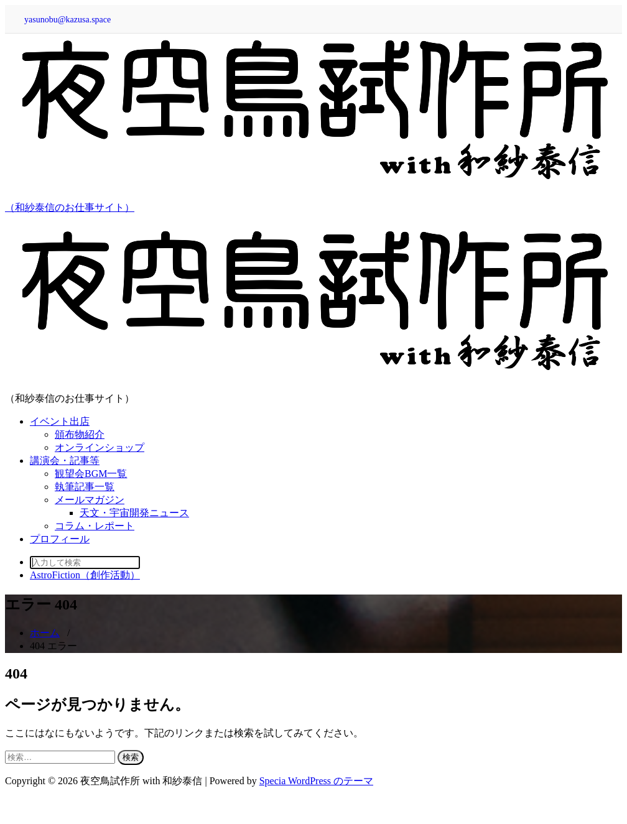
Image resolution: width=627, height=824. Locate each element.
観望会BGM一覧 (91, 473)
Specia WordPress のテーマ (316, 780)
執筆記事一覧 (84, 486)
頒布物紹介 (79, 434)
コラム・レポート (94, 526)
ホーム (45, 632)
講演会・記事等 (65, 460)
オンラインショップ (99, 447)
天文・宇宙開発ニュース (134, 512)
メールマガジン (89, 499)
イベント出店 (60, 421)
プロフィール (60, 539)
